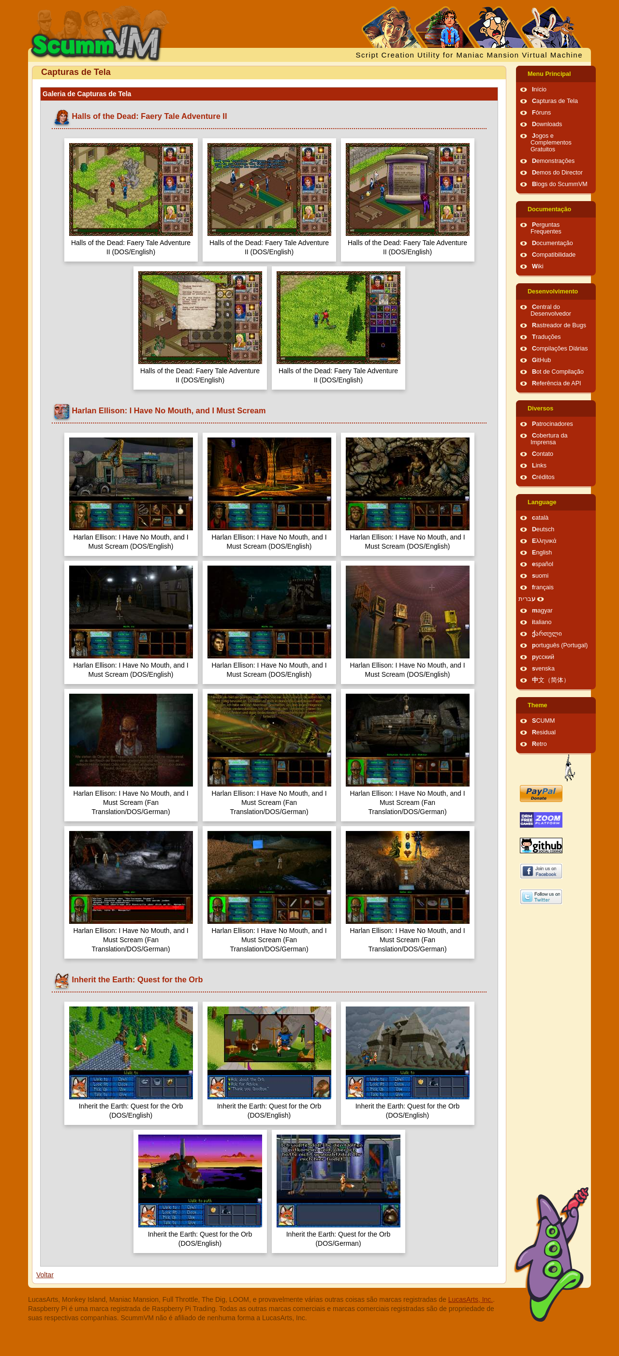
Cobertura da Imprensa (549, 439)
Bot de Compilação (558, 371)
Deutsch (543, 529)
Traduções (546, 337)
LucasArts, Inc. (470, 1299)
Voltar (45, 1275)
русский (543, 657)
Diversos (540, 408)
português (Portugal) (560, 645)
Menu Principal (549, 74)
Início (539, 89)
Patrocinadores (552, 424)
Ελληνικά (544, 541)
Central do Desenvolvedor (551, 310)
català (540, 517)
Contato (542, 454)
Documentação (549, 209)
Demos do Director (557, 172)
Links (539, 465)
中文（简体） (551, 680)
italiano (542, 622)
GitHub (541, 360)
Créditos (543, 477)
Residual (544, 732)
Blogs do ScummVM (560, 184)
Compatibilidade (553, 254)
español (542, 564)
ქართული (547, 633)
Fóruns (541, 112)
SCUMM (543, 720)
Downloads (547, 124)
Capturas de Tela (555, 101)
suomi (540, 575)
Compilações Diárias (560, 348)
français (543, 587)
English (542, 552)
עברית (526, 599)
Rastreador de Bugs (559, 325)
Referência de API (556, 383)
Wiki (538, 266)
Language (542, 502)
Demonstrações (553, 161)
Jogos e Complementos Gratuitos (551, 142)
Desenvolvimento (553, 291)
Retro (539, 744)
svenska (543, 668)
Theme (537, 705)
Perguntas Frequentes (546, 228)
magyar (542, 610)
